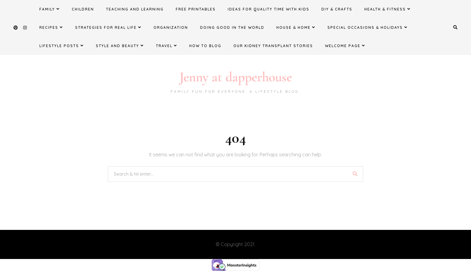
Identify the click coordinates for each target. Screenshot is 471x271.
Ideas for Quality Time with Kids (268, 9)
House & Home (295, 27)
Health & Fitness (387, 9)
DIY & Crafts (336, 9)
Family (49, 9)
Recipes (51, 27)
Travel (166, 45)
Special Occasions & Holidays (367, 27)
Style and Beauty (120, 45)
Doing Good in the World (232, 27)
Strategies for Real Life (108, 27)
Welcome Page (345, 45)
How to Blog (205, 46)
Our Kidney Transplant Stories (273, 46)
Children (83, 9)
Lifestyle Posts (61, 45)
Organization (170, 27)
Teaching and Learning (135, 9)
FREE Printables (196, 9)
